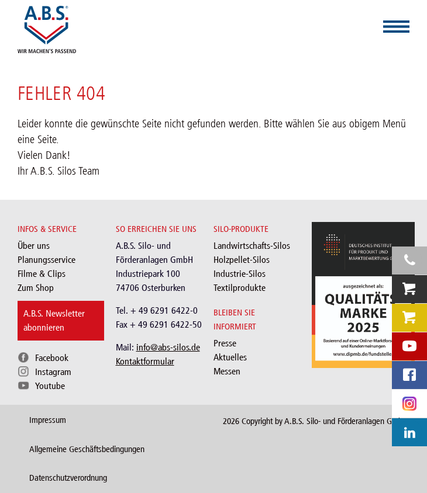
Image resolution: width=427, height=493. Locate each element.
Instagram (53, 371)
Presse (225, 343)
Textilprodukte (240, 287)
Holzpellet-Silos (242, 259)
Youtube (50, 385)
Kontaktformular (145, 361)
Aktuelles (230, 357)
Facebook (51, 357)
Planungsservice (46, 259)
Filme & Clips (42, 273)
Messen (227, 371)
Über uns (34, 245)
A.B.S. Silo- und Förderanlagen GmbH (346, 421)
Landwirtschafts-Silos (252, 245)
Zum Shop (36, 287)
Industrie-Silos (240, 273)
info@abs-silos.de (168, 347)
